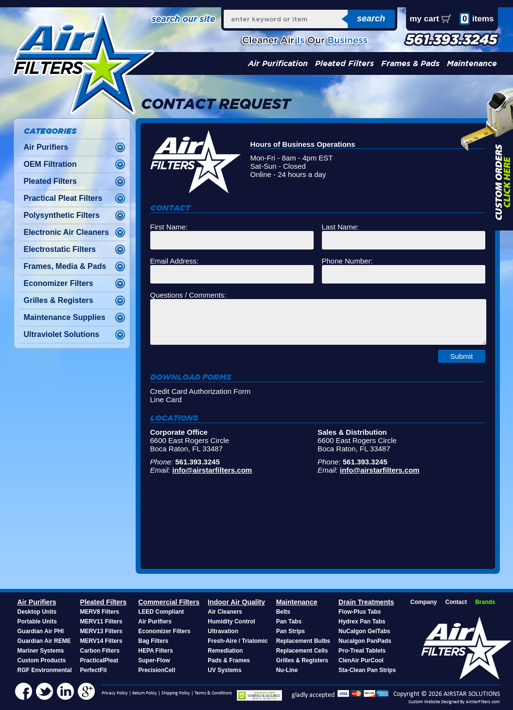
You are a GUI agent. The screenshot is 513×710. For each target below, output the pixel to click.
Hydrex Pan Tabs (361, 621)
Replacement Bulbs (303, 641)
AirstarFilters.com (483, 702)
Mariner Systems (41, 650)
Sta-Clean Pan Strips (367, 670)
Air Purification (278, 63)
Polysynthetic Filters (62, 215)
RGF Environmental (45, 670)
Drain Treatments (366, 602)
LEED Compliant (161, 611)
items (477, 19)
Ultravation (223, 631)
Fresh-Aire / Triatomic (237, 641)
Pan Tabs (288, 621)
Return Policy (144, 693)
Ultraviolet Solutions (62, 334)
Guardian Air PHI (41, 631)
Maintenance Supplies (65, 317)
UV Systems (224, 670)
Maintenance (472, 63)
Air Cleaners (225, 611)
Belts (283, 611)
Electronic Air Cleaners (66, 232)
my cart (424, 18)
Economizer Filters (58, 283)
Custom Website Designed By (437, 702)
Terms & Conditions (213, 693)
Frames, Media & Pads (65, 266)
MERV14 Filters (101, 641)
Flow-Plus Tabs (359, 611)
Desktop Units (37, 611)
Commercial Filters (168, 602)
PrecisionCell (156, 670)
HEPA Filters (155, 650)
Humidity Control (231, 621)
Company (423, 602)
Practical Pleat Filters (63, 198)
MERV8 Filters (99, 611)
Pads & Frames (229, 660)
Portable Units (37, 621)
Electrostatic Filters (60, 249)
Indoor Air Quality (236, 602)
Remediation (225, 650)
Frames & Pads (410, 63)
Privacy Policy (115, 693)
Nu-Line (287, 670)
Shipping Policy (175, 693)
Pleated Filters (344, 63)
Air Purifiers (46, 147)
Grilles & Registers (58, 300)
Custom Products (42, 660)
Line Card (166, 399)
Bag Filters (153, 641)
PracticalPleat (99, 660)
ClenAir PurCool (361, 660)
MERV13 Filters (101, 631)
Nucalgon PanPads (364, 641)
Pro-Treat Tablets (362, 650)
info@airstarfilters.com (212, 470)
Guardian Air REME (44, 641)
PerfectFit (93, 670)
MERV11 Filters (101, 621)
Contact (456, 602)
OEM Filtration (50, 164)
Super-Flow (154, 660)
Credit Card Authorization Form (200, 391)
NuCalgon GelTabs (364, 631)
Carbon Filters (100, 650)
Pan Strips (290, 631)
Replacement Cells (302, 650)
